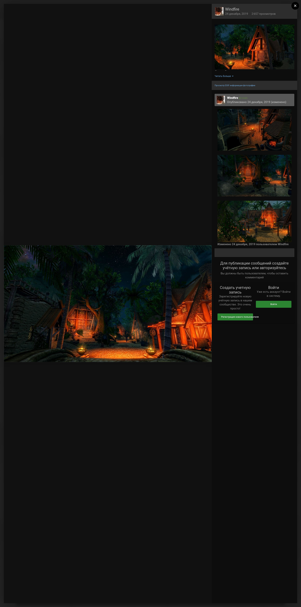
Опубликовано (248, 102)
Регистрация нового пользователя (237, 317)
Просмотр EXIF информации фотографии (235, 85)
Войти (273, 304)
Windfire (232, 9)
